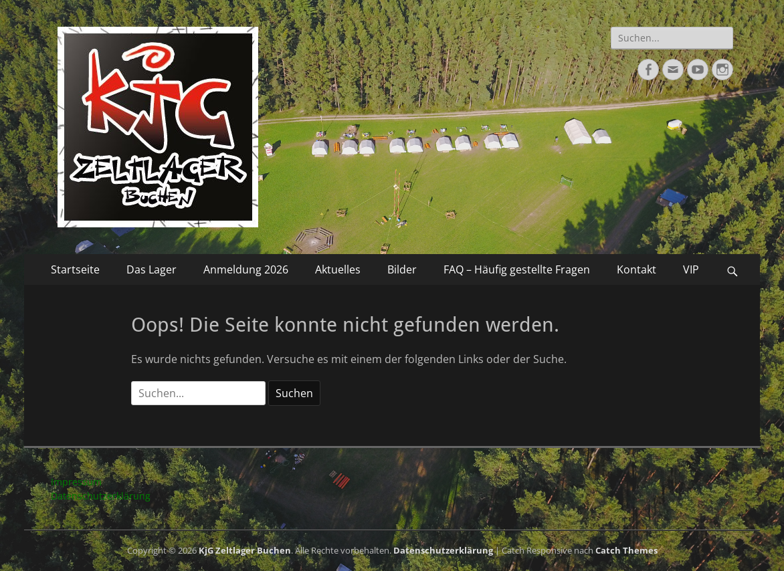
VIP (691, 269)
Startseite (75, 269)
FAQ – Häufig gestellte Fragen (517, 269)
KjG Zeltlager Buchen (245, 550)
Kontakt (636, 269)
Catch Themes (626, 550)
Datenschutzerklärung (101, 495)
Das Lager (151, 269)
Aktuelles (338, 269)
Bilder (402, 269)
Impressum (76, 481)
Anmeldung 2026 (245, 269)
